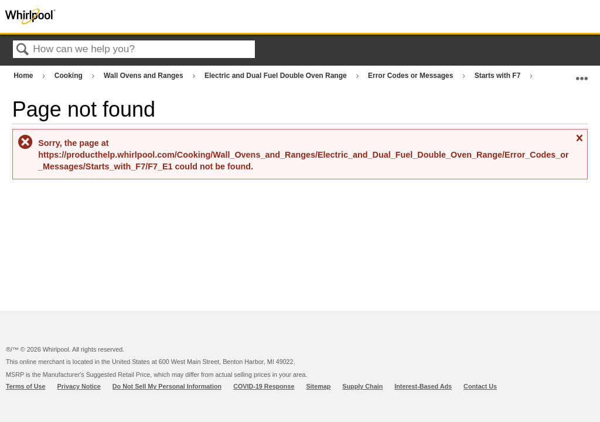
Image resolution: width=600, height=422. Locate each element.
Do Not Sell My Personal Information (166, 386)
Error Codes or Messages (411, 76)
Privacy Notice (79, 386)
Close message (579, 142)
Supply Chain (362, 386)
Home (24, 76)
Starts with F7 (499, 76)
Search (22, 50)
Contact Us (480, 386)
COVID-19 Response (263, 386)
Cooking (69, 76)
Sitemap (318, 386)
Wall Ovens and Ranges (144, 76)
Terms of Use (26, 386)
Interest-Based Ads (423, 386)
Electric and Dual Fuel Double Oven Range (276, 76)
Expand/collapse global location (581, 73)
